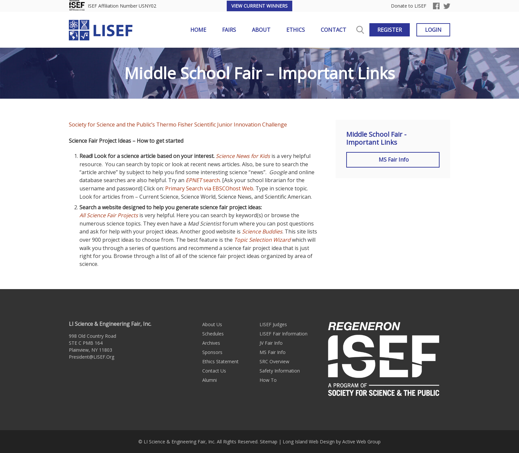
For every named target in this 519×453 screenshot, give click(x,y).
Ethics (295, 29)
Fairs (229, 29)
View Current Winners (259, 6)
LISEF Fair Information (283, 333)
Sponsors (212, 352)
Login (433, 29)
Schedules (213, 333)
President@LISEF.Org (91, 357)
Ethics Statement (220, 361)
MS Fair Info (393, 159)
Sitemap (268, 441)
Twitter (447, 6)
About (261, 29)
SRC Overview (274, 361)
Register (389, 29)
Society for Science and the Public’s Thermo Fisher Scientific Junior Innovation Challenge (178, 124)
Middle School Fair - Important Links (376, 138)
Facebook (436, 6)
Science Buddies (262, 231)
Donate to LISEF (408, 6)
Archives (211, 343)
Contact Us (214, 371)
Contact (333, 29)
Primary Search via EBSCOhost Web (209, 188)
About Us (212, 324)
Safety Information (280, 371)
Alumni (209, 380)
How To (268, 380)
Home (198, 29)
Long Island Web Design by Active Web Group (332, 441)
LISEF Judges (273, 324)
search (203, 180)
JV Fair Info (271, 343)
